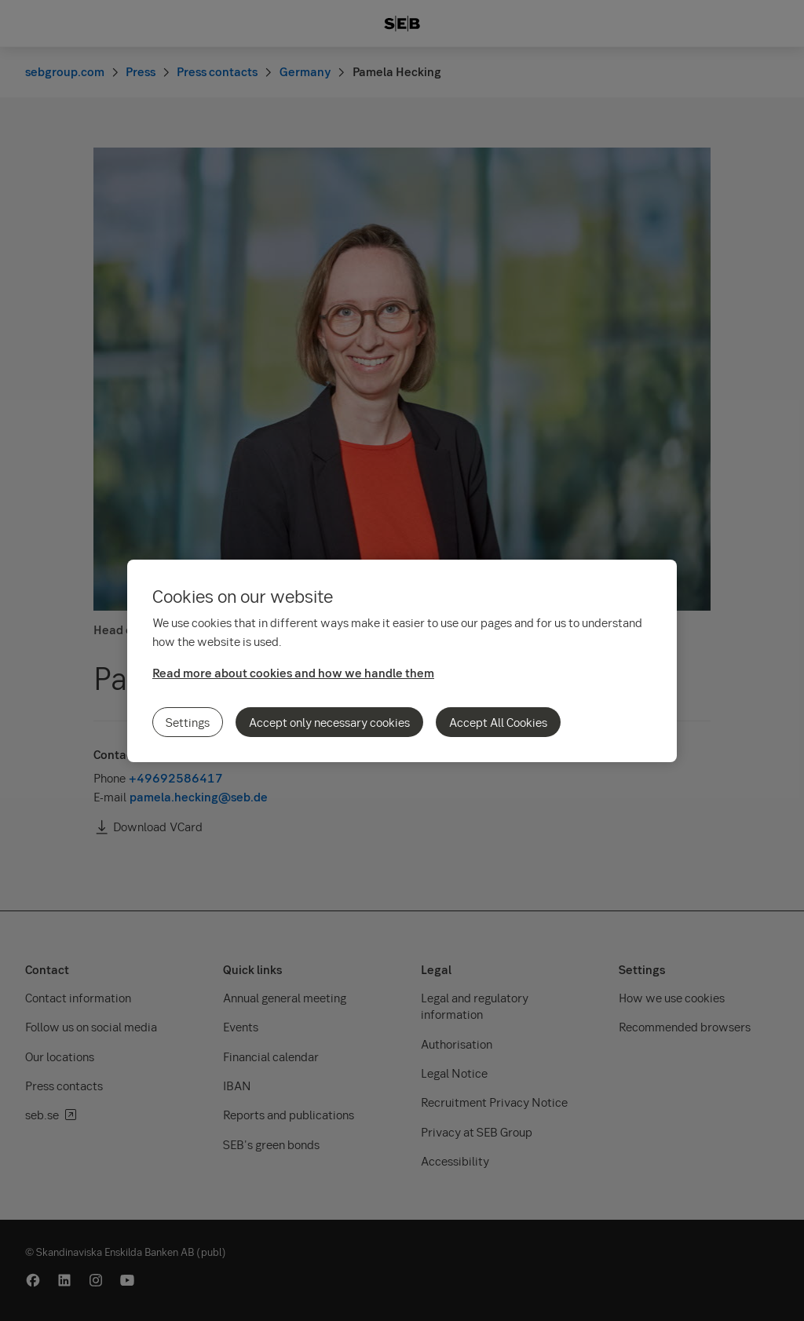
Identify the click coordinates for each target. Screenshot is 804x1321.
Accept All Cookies (498, 722)
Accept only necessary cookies (329, 722)
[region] (402, 661)
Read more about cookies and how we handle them (293, 673)
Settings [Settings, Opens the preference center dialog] (188, 722)
